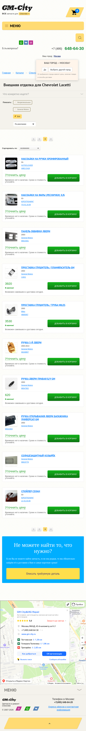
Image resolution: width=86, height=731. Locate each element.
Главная (6, 73)
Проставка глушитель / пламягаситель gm (47, 267)
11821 (23, 277)
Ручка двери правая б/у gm (38, 378)
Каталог (20, 73)
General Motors (23, 109)
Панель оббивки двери (35, 231)
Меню (15, 25)
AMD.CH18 (25, 168)
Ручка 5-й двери (31, 342)
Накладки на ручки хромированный (44, 158)
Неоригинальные (23, 102)
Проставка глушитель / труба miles (43, 305)
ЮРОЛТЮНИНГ (27, 202)
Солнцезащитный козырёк (38, 455)
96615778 (25, 462)
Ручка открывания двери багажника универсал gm (44, 418)
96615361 (25, 241)
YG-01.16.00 (26, 205)
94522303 (9, 429)
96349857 (25, 352)
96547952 (25, 388)
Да (45, 70)
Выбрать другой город (60, 70)
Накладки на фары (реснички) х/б (43, 195)
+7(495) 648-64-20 (63, 702)
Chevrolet (24, 14)
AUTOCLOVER (27, 165)
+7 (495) (68, 48)
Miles (23, 312)
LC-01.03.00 (25, 501)
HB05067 (24, 315)
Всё (18, 116)
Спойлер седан (30, 491)
